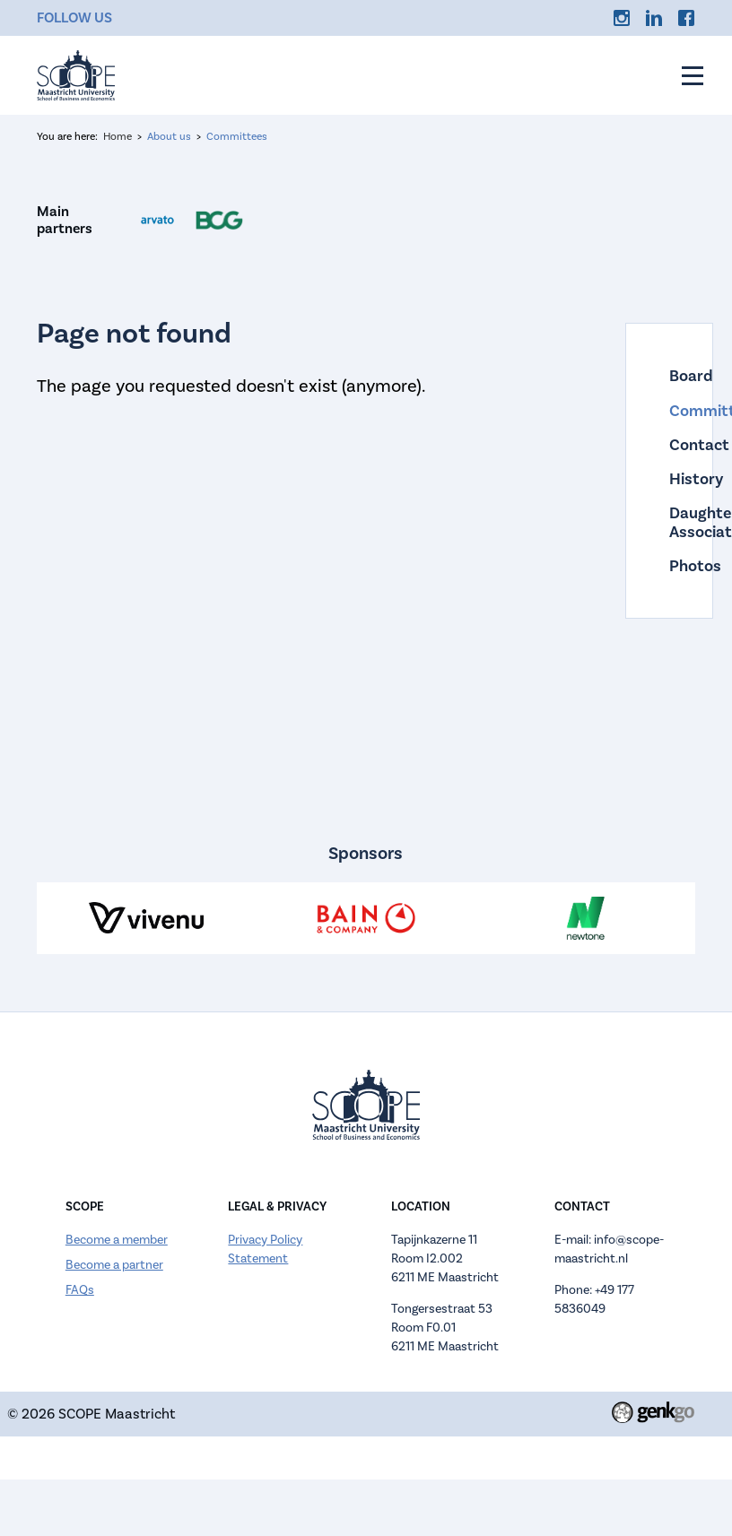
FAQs (79, 1290)
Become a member (116, 1240)
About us (169, 136)
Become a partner (114, 1265)
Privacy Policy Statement (265, 1249)
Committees (236, 136)
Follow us (74, 17)
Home (117, 136)
